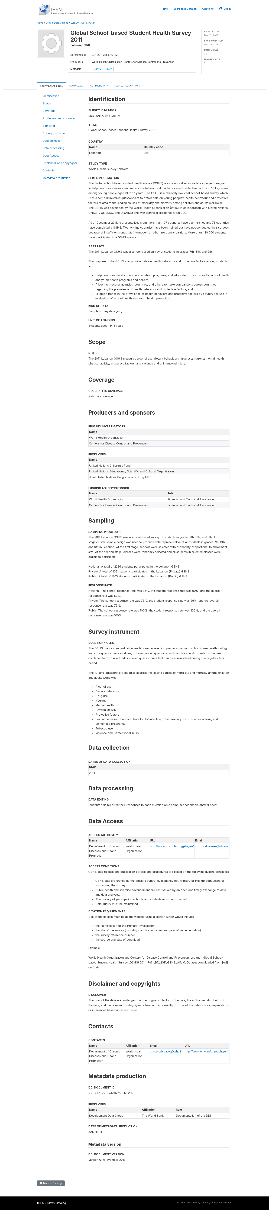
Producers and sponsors (59, 118)
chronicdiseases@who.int (212, 846)
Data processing (53, 148)
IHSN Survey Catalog (51, 1203)
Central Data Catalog (57, 22)
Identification (51, 96)
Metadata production (56, 178)
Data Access (51, 155)
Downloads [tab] (76, 85)
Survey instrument (55, 133)
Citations (208, 8)
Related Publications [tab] (127, 85)
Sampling (49, 125)
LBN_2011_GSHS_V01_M (83, 22)
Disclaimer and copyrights (60, 163)
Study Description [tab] (51, 86)
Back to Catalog (51, 1183)
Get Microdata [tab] (99, 85)
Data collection (52, 140)
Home (164, 8)
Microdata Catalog (185, 8)
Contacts (48, 170)
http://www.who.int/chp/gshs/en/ (172, 846)
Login (225, 8)
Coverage (49, 111)
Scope (47, 103)
